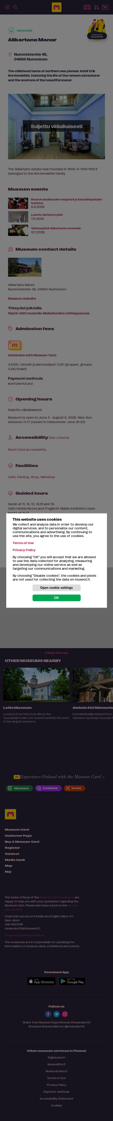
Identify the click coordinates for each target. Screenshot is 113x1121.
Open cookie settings (56, 587)
